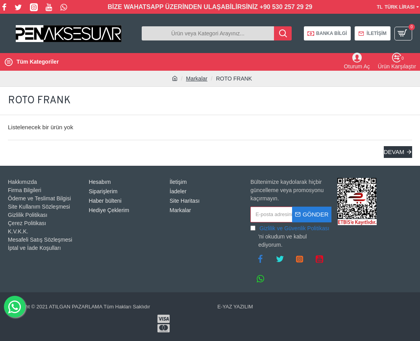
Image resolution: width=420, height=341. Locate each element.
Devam (394, 151)
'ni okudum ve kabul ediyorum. (290, 236)
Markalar (196, 78)
